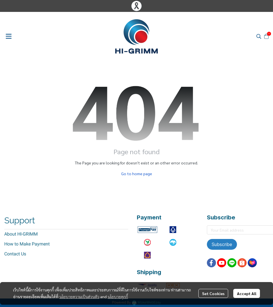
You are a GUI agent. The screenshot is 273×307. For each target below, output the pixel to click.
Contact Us (15, 254)
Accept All (246, 293)
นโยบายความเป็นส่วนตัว (79, 296)
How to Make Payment (27, 244)
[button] (259, 36)
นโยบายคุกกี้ (118, 296)
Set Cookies (213, 293)
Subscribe (222, 244)
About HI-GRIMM (21, 234)
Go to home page (136, 173)
